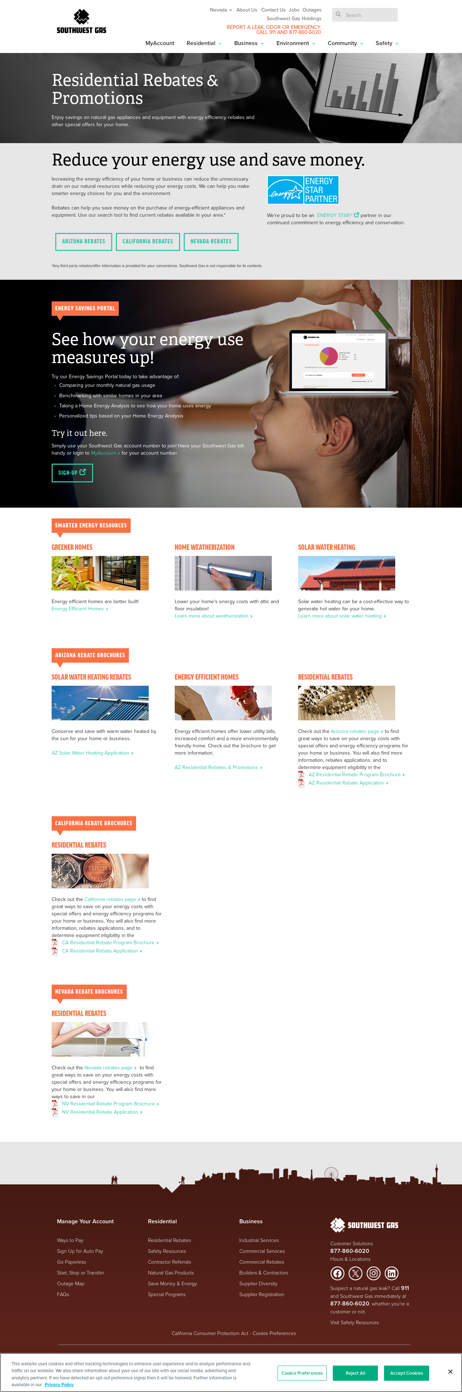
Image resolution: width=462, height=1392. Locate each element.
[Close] (450, 1371)
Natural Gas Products (171, 1272)
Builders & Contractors (263, 1272)
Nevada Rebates (211, 241)
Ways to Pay (70, 1240)
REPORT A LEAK (245, 27)
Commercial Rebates (261, 1261)
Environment (295, 43)
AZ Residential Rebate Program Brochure (357, 774)
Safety (387, 43)
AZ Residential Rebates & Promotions (218, 767)
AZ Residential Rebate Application (348, 782)
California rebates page (113, 899)
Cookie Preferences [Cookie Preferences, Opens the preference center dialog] (302, 1373)
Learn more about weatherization (214, 615)
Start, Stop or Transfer (80, 1272)
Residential (204, 43)
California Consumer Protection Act (210, 1333)
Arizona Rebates (83, 241)
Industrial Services (259, 1240)
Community (345, 43)
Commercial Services (262, 1250)
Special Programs (167, 1294)
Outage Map (70, 1283)
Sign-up (72, 473)
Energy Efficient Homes (80, 608)
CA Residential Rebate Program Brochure (110, 942)
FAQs (63, 1294)
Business (249, 43)
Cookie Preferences (274, 1333)
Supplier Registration (261, 1294)
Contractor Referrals (169, 1261)
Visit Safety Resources (354, 1322)
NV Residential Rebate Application (102, 1111)
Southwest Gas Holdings (294, 18)
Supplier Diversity (258, 1283)
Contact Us (273, 9)
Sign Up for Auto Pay (80, 1250)
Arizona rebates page (358, 731)
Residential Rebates (169, 1240)
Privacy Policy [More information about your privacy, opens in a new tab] (59, 1384)
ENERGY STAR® (339, 215)
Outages (312, 9)
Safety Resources (167, 1250)
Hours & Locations (350, 1258)
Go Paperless (71, 1261)
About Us (246, 9)
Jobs (294, 9)
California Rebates (148, 241)
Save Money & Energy (172, 1283)
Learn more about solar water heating (342, 615)
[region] (231, 1372)
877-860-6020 (305, 32)
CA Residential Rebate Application (102, 950)
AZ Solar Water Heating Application (93, 752)
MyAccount (159, 43)
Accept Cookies (406, 1373)
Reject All (355, 1373)
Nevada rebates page (111, 1067)
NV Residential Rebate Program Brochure (110, 1103)
